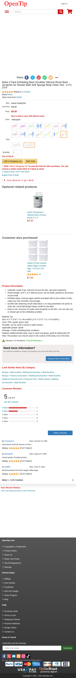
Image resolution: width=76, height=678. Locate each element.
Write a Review (60, 433)
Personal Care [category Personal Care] (30, 379)
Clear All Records (28, 491)
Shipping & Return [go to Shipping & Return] (12, 619)
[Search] (60, 11)
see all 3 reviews (11, 402)
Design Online (10, 628)
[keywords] (35, 11)
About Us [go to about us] (8, 555)
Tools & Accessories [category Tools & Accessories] (18, 376)
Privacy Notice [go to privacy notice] (10, 551)
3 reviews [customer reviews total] (26, 92)
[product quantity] (16, 152)
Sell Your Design (11, 591)
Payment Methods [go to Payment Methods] (12, 623)
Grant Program (10, 595)
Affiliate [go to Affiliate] (7, 579)
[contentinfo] (16, 4)
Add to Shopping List (13, 161)
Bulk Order (30, 161)
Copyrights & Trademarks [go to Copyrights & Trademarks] (15, 547)
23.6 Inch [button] (17, 145)
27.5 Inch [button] (29, 145)
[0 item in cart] (69, 12)
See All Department (6, 11)
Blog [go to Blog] (6, 599)
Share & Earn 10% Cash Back (15, 172)
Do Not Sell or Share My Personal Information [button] (21, 660)
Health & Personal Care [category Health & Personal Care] (12, 379)
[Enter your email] (31, 648)
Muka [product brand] (10, 94)
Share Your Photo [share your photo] (11, 559)
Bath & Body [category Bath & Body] (15, 372)
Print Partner (9, 583)
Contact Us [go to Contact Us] (9, 632)
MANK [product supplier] (19, 97)
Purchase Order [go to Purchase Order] (11, 611)
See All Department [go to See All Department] (12, 563)
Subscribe (67, 648)
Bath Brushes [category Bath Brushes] (48, 372)
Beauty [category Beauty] (5, 372)
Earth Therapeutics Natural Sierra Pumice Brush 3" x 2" (36, 215)
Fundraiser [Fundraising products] (9, 587)
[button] (14, 126)
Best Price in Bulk (10, 175)
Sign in (64, 4)
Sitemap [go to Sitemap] (7, 567)
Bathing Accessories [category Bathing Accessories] (31, 372)
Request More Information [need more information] (59, 359)
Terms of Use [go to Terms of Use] (10, 615)
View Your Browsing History (11, 491)
